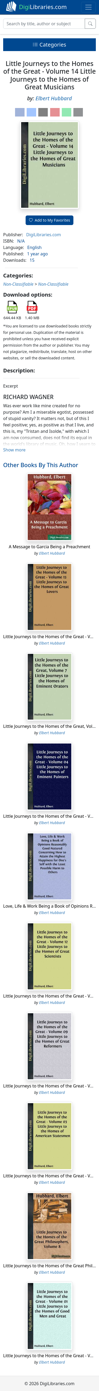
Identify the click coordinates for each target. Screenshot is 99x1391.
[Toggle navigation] (88, 7)
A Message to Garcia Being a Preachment (49, 547)
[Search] (44, 24)
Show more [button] (14, 450)
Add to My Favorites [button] (49, 220)
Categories (49, 44)
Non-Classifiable (18, 284)
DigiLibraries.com (43, 235)
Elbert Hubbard (53, 98)
